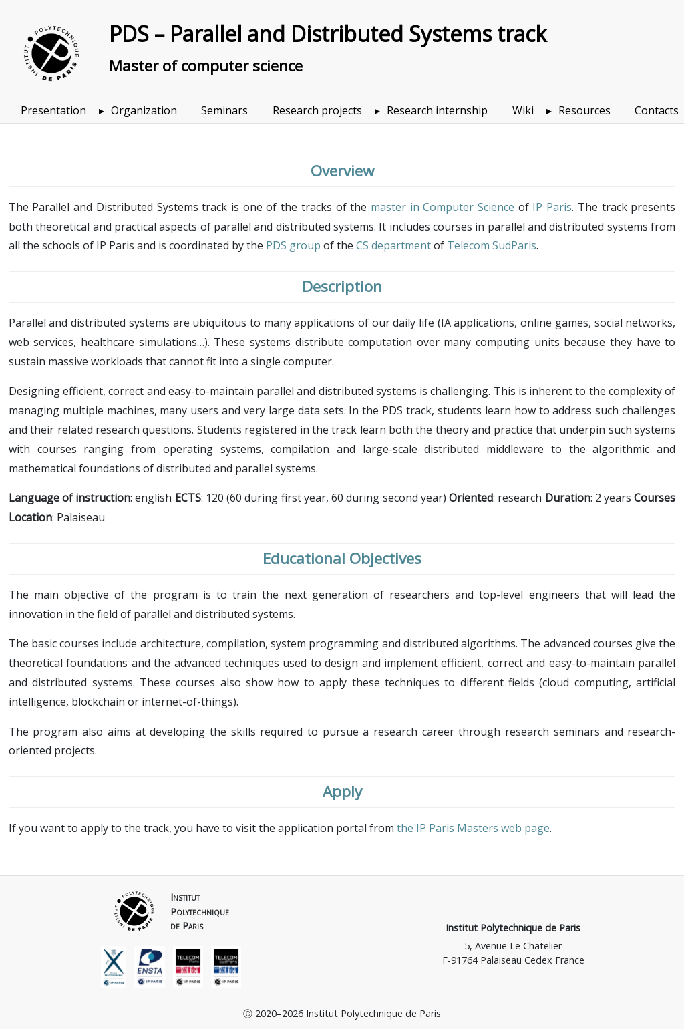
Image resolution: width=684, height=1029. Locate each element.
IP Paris (552, 207)
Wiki (523, 110)
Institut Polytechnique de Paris (513, 927)
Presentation (53, 110)
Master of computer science (206, 65)
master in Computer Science (442, 207)
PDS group (293, 245)
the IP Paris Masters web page (473, 828)
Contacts (657, 110)
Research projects (317, 110)
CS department (393, 245)
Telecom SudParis (491, 245)
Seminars (224, 110)
